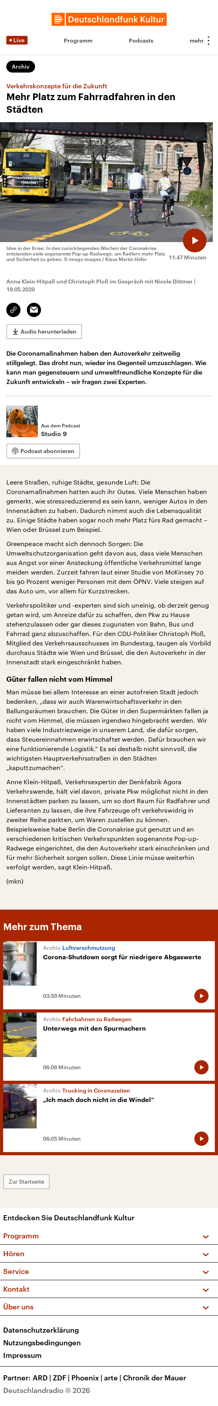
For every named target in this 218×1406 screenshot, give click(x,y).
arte (113, 1377)
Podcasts (141, 40)
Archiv (21, 66)
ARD (43, 1377)
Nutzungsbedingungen (42, 1342)
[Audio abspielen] (195, 240)
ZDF (62, 1377)
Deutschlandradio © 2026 (46, 1390)
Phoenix (87, 1377)
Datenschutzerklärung (41, 1330)
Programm (78, 40)
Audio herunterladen (48, 331)
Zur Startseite (26, 1181)
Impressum (22, 1355)
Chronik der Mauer (154, 1377)
